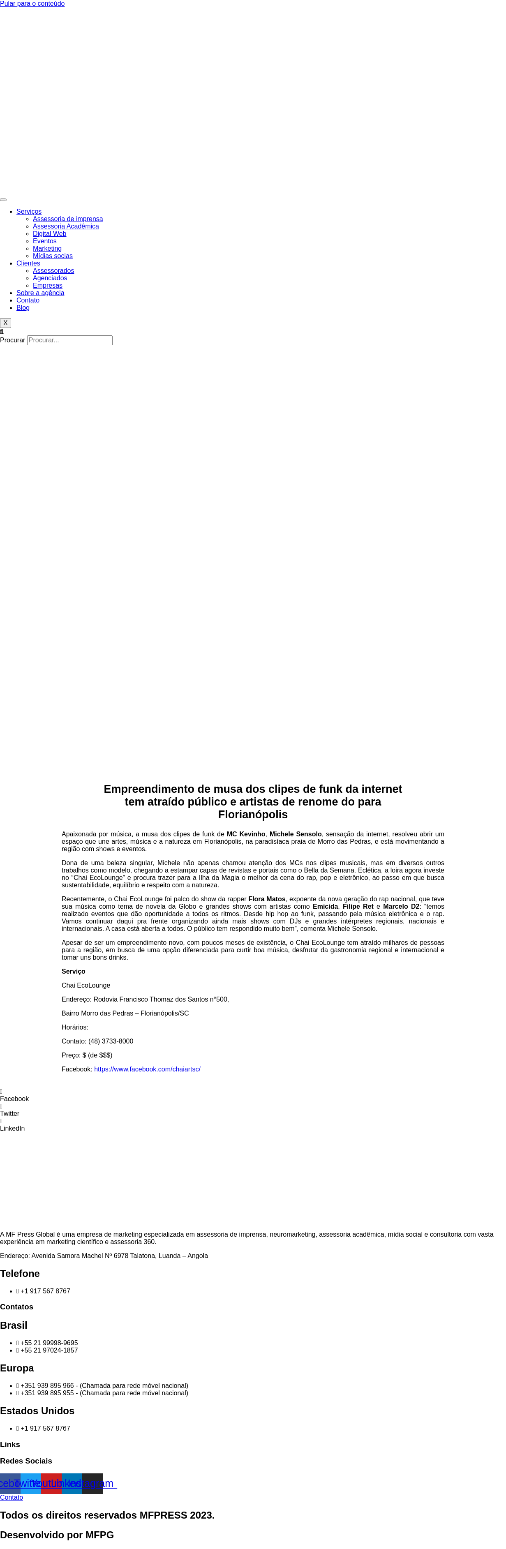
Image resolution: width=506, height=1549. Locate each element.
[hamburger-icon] (3, 200)
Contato (27, 300)
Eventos (45, 241)
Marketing (47, 248)
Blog (23, 307)
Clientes (28, 263)
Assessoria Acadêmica (66, 226)
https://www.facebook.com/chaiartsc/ (147, 1069)
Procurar (12, 340)
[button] (253, 331)
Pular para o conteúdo (32, 3)
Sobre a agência (40, 292)
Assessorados (53, 270)
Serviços (29, 211)
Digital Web (50, 233)
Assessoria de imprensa (68, 218)
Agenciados (50, 278)
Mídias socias (53, 255)
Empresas (47, 285)
